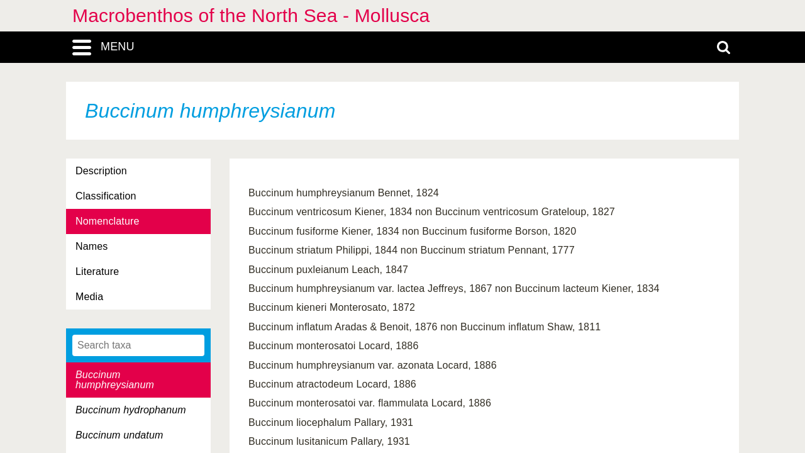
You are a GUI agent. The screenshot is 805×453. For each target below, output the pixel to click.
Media (89, 296)
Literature (97, 271)
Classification (105, 196)
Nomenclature (107, 221)
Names (91, 246)
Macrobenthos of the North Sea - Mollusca (251, 15)
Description (101, 170)
